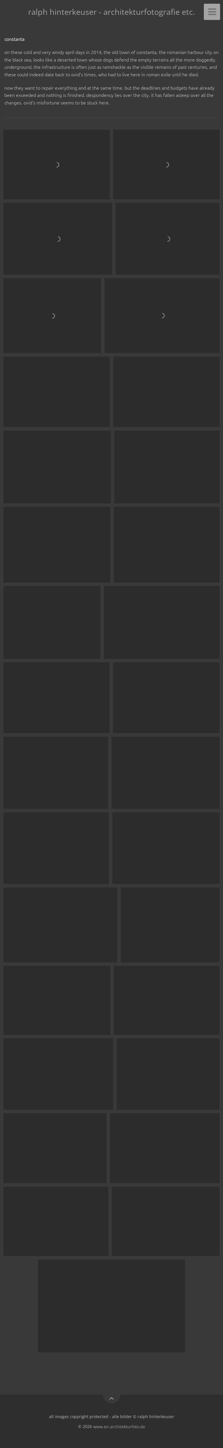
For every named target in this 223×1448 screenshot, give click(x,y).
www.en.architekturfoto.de (119, 1426)
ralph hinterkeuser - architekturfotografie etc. (111, 11)
